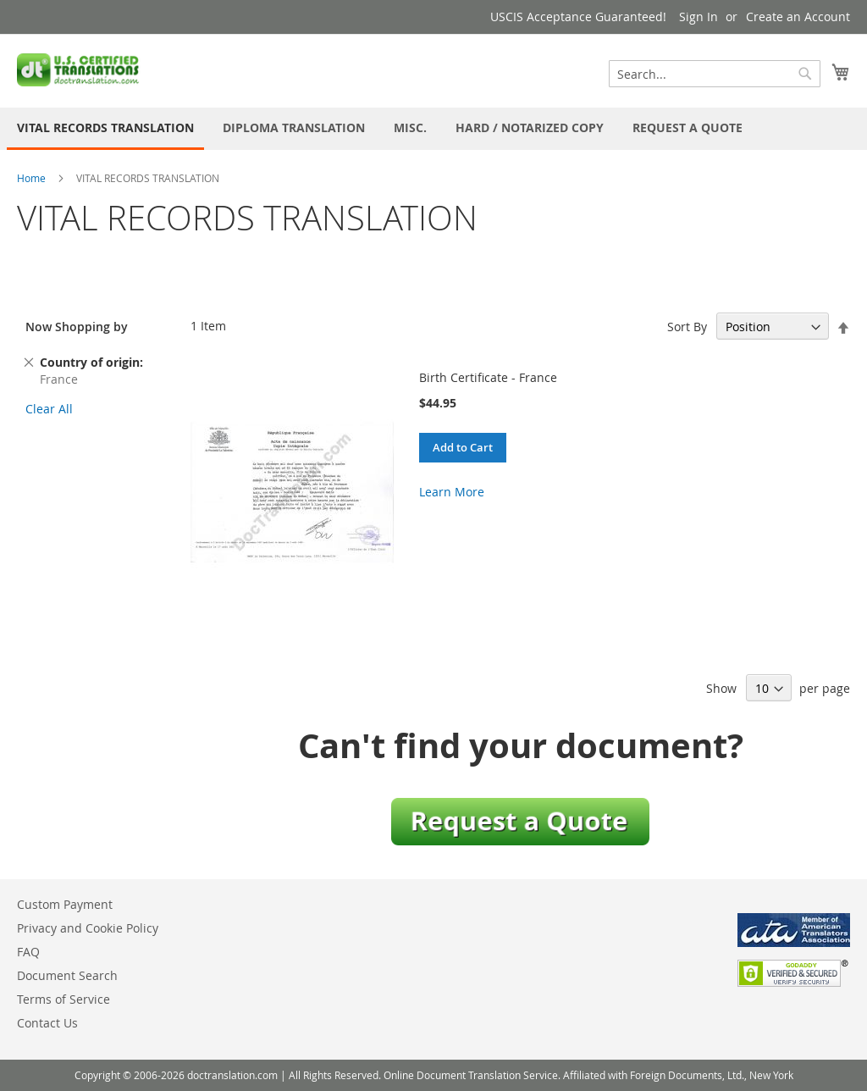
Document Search (67, 975)
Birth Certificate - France (488, 377)
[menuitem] (105, 129)
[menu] (433, 129)
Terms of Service (63, 999)
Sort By (687, 326)
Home (31, 178)
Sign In (698, 16)
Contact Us (47, 1023)
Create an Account (798, 16)
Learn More (451, 492)
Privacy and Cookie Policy (87, 928)
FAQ (28, 952)
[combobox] (714, 73)
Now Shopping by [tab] (76, 326)
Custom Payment (65, 904)
